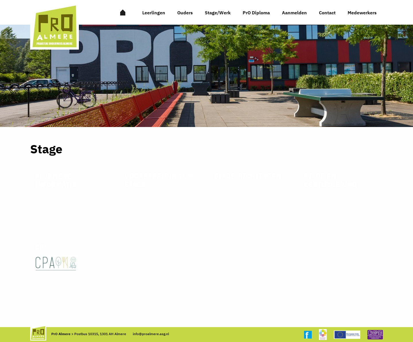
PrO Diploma (256, 12)
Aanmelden (294, 12)
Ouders (185, 12)
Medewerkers (362, 12)
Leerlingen (153, 12)
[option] (206, 76)
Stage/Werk (218, 12)
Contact (327, 12)
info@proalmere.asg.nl (151, 334)
